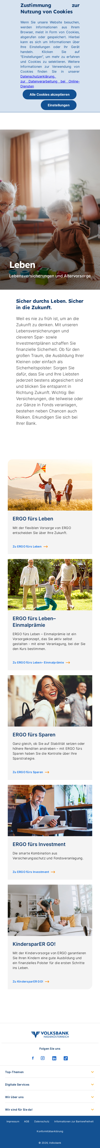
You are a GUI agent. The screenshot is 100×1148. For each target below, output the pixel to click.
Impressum (13, 1121)
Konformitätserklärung (50, 1131)
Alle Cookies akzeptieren (50, 94)
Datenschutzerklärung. (38, 76)
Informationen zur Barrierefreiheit (73, 1121)
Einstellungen (59, 105)
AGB (26, 1121)
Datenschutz (42, 1121)
